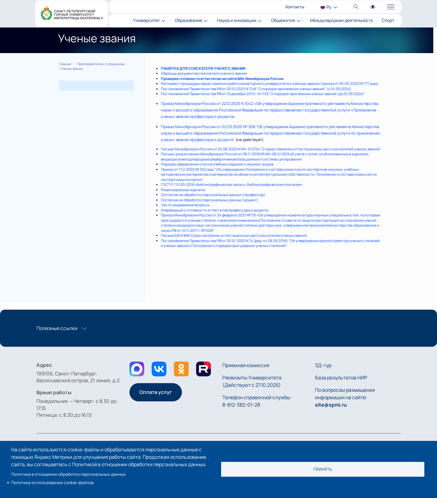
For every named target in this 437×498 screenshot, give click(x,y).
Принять (322, 469)
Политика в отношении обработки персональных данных (68, 474)
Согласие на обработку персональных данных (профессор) (213, 194)
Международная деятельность (341, 20)
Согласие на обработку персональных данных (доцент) (209, 200)
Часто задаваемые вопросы (185, 204)
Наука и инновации (236, 20)
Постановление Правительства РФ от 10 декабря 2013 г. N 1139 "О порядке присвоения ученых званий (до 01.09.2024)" (263, 93)
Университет (146, 20)
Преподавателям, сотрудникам (101, 64)
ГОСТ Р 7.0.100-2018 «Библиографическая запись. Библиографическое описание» (232, 184)
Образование (188, 20)
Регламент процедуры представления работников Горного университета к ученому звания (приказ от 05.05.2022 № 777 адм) (269, 83)
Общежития (283, 20)
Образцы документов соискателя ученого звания (204, 73)
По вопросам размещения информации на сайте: (345, 397)
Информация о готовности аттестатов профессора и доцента (214, 210)
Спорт (388, 20)
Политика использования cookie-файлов (52, 482)
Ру (328, 7)
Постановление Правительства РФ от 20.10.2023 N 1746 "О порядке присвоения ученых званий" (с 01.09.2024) (256, 88)
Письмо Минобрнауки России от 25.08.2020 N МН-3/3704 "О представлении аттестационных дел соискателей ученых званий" (271, 149)
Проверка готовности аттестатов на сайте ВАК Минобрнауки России (222, 78)
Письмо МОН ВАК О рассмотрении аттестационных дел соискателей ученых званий (234, 235)
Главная (65, 64)
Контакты (294, 7)
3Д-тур (323, 365)
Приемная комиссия (245, 365)
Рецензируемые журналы (183, 189)
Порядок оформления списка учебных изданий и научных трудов (217, 164)
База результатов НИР (341, 377)
